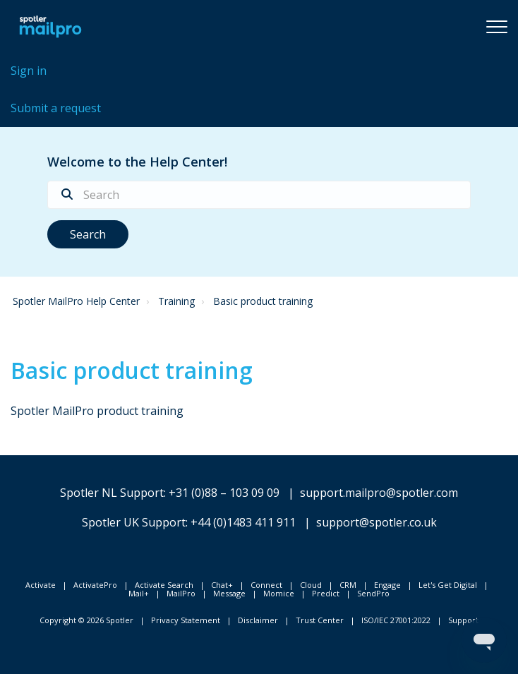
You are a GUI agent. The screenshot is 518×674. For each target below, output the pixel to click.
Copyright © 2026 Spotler (86, 620)
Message (229, 593)
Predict (325, 593)
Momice (278, 593)
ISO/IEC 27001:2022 (395, 620)
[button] (496, 26)
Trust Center (320, 620)
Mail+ (138, 593)
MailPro (181, 593)
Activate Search (164, 584)
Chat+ (222, 584)
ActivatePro (95, 584)
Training (176, 301)
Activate (40, 584)
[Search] (259, 195)
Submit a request (56, 108)
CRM (347, 584)
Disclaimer (258, 620)
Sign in (29, 70)
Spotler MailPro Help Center (76, 301)
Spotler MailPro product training (97, 411)
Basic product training (263, 301)
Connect (266, 584)
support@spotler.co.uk (376, 522)
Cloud (311, 584)
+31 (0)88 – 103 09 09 (224, 492)
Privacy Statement (185, 620)
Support (463, 620)
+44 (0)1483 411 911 (243, 522)
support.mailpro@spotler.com (379, 492)
